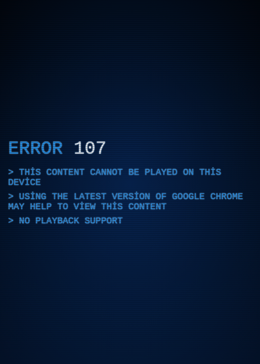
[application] (130, 182)
